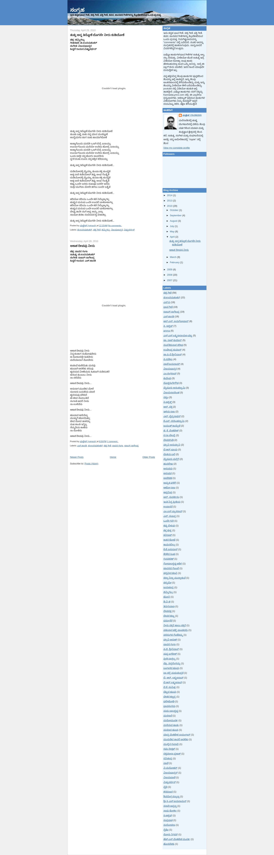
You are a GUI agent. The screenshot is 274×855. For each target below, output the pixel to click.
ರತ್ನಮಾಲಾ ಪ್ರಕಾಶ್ (172, 753)
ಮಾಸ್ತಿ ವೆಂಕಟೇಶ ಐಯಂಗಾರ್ (176, 734)
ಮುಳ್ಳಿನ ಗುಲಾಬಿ (171, 744)
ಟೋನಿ (166, 596)
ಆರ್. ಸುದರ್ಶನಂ (171, 497)
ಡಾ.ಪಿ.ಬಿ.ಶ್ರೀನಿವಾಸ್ (172, 354)
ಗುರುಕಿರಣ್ (168, 558)
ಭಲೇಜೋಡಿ (168, 701)
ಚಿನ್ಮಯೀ (167, 582)
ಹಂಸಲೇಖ (168, 463)
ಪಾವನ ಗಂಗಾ (117, 445)
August (174, 221)
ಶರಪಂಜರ (168, 791)
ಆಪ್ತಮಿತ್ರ (167, 492)
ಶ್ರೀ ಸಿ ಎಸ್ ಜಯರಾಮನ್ (175, 801)
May (172, 231)
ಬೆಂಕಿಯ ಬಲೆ (169, 454)
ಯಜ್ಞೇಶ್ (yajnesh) (192, 115)
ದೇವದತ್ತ (167, 611)
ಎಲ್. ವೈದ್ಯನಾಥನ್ (172, 416)
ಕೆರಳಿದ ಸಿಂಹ (169, 554)
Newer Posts (77, 457)
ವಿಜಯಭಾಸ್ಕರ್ (170, 772)
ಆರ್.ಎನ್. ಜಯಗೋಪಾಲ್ (176, 321)
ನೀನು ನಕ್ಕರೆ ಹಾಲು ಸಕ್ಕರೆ (174, 625)
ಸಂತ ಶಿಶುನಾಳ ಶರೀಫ (173, 345)
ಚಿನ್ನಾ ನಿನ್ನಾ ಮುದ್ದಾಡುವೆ (174, 577)
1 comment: (112, 441)
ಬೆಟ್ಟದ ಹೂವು (169, 692)
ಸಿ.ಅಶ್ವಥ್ (167, 815)
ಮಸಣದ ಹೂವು (170, 730)
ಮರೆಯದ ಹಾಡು (171, 725)
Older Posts (149, 457)
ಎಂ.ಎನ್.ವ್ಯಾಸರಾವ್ (172, 511)
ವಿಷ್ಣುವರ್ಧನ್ (129, 230)
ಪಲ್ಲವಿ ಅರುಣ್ (170, 639)
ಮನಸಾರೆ (167, 715)
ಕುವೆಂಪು (167, 378)
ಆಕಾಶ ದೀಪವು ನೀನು (82, 245)
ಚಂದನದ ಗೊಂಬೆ (171, 568)
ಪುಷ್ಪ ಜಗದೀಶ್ (170, 653)
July (172, 226)
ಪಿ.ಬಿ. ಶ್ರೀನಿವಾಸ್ (171, 649)
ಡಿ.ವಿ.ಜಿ (166, 601)
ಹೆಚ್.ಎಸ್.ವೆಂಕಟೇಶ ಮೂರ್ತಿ (176, 839)
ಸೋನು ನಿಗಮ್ (170, 834)
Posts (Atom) (91, 463)
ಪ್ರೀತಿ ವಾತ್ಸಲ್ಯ (169, 658)
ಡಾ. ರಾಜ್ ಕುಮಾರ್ (172, 340)
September (176, 215)
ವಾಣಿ (165, 763)
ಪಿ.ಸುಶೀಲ (168, 359)
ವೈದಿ (165, 787)
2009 (170, 269)
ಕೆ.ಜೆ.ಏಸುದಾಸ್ (170, 549)
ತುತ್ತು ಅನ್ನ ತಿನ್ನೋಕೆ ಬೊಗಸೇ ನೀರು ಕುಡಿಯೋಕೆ (97, 35)
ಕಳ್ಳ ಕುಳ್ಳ (167, 530)
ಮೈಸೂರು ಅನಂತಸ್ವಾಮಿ (174, 387)
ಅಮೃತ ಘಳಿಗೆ (169, 482)
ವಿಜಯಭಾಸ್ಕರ (117, 230)
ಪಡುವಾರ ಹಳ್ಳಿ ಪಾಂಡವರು (175, 630)
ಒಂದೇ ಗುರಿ (168, 520)
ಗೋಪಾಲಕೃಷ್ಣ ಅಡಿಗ (172, 563)
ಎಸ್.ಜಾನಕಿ (82, 445)
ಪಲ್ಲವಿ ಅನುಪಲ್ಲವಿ (171, 444)
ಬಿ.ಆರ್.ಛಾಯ (170, 449)
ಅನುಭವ (167, 473)
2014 (170, 195)
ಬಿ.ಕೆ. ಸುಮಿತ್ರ (169, 687)
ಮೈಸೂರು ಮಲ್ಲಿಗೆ (171, 459)
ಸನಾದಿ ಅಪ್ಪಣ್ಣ (170, 806)
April (172, 236)
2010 (170, 206)
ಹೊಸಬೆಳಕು (168, 844)
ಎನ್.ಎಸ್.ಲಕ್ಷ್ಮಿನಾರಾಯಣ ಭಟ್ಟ (177, 335)
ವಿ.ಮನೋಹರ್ (170, 768)
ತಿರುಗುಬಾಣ (169, 606)
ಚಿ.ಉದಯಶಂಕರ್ (84, 230)
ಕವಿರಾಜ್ (167, 535)
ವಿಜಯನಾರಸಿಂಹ (171, 392)
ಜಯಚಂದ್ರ (168, 587)
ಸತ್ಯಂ (165, 397)
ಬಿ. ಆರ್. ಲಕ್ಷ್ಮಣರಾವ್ (173, 677)
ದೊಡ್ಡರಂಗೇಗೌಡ (171, 383)
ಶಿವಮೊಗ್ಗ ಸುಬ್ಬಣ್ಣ (171, 796)
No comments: (115, 225)
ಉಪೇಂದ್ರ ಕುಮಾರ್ (172, 349)
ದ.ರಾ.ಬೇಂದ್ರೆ (169, 435)
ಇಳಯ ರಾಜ (169, 411)
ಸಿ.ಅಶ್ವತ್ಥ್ (167, 402)
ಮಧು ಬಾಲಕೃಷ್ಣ (170, 711)
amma (166, 330)
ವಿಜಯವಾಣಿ (169, 777)
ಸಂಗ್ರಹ (77, 10)
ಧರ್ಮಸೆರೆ (167, 620)
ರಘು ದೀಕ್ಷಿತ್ (169, 749)
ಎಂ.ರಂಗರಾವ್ (170, 373)
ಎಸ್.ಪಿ (166, 302)
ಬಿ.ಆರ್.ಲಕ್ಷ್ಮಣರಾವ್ (172, 682)
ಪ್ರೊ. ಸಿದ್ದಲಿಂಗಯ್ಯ (171, 663)
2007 (170, 280)
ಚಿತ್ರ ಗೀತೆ (96, 230)
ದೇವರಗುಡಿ (168, 440)
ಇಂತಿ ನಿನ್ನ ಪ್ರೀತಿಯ (171, 501)
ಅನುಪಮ (168, 468)
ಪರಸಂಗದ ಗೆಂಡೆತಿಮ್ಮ (173, 634)
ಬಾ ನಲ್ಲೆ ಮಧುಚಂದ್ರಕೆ (173, 672)
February (175, 262)
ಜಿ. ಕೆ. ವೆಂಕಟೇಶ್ (171, 430)
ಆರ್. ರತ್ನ (167, 406)
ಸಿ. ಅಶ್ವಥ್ (168, 326)
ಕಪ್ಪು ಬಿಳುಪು (169, 525)
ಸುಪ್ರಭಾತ (168, 820)
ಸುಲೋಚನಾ (169, 825)
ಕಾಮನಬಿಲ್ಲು (169, 544)
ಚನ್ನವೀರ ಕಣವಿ (170, 573)
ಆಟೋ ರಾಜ (169, 487)
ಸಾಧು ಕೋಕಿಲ (170, 810)
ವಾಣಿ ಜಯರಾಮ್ (171, 364)
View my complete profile (176, 147)
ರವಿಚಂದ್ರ (167, 758)
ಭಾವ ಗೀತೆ (168, 307)
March (173, 257)
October (174, 210)
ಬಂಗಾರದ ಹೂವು (171, 668)
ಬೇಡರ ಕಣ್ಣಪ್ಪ (169, 696)
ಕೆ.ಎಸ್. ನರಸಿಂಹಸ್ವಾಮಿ (174, 421)
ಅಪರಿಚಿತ (167, 478)
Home (113, 457)
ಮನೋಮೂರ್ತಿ (170, 720)
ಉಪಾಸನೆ (168, 506)
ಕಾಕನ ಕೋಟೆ (169, 539)
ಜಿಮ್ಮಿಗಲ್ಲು (106, 230)
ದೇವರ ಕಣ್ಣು (169, 615)
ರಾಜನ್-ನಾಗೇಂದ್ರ (131, 445)
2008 (170, 274)
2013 (170, 200)
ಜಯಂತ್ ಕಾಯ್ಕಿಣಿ (171, 425)
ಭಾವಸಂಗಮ (169, 706)
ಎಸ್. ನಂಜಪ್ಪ (169, 516)
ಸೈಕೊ (166, 829)
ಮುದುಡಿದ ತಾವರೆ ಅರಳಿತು (175, 739)
